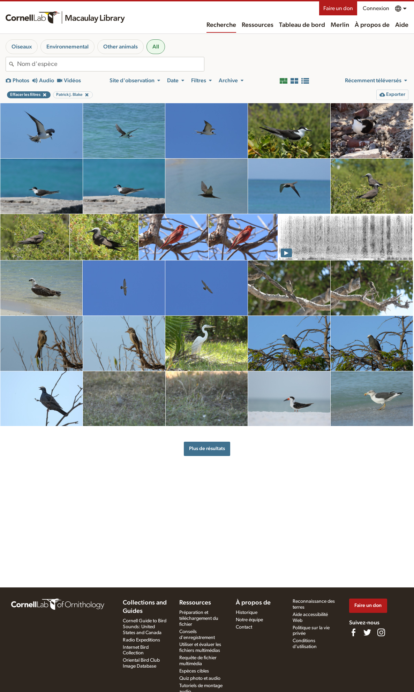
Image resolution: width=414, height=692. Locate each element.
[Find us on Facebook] (353, 632)
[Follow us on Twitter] (367, 632)
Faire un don (338, 8)
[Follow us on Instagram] (381, 632)
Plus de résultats (207, 448)
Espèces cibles (194, 671)
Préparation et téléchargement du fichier (198, 618)
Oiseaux (22, 47)
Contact (244, 627)
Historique (246, 612)
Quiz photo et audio (199, 678)
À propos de (372, 25)
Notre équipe (249, 619)
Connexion (376, 8)
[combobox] (110, 64)
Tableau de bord (302, 25)
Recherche (221, 25)
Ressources (257, 25)
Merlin (340, 25)
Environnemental (67, 47)
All (155, 47)
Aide (401, 25)
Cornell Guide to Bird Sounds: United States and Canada (144, 626)
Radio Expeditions (141, 640)
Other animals (120, 47)
